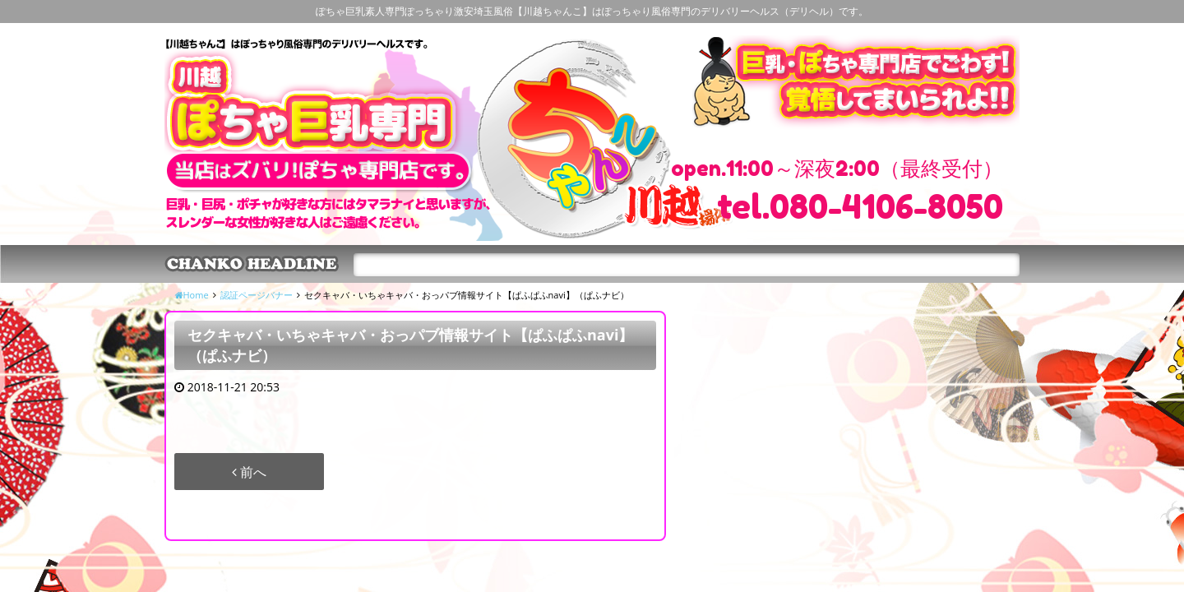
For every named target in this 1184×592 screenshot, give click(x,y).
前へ (249, 472)
